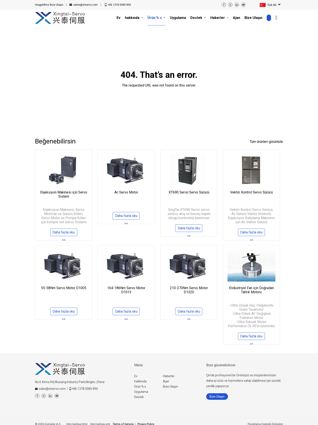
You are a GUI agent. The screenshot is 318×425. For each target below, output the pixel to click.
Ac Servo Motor (126, 192)
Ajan (166, 381)
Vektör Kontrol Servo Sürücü (251, 192)
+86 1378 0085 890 (119, 4)
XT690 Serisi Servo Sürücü (189, 192)
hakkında (140, 381)
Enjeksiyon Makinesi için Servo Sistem (63, 194)
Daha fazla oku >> (63, 233)
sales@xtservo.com (85, 4)
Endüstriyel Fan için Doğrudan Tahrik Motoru (251, 290)
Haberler (169, 376)
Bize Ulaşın (49, 4)
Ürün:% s (140, 386)
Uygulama (141, 391)
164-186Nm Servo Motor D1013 (126, 290)
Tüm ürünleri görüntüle (266, 142)
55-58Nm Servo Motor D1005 (63, 288)
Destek (139, 397)
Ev (135, 376)
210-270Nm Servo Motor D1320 (189, 290)
